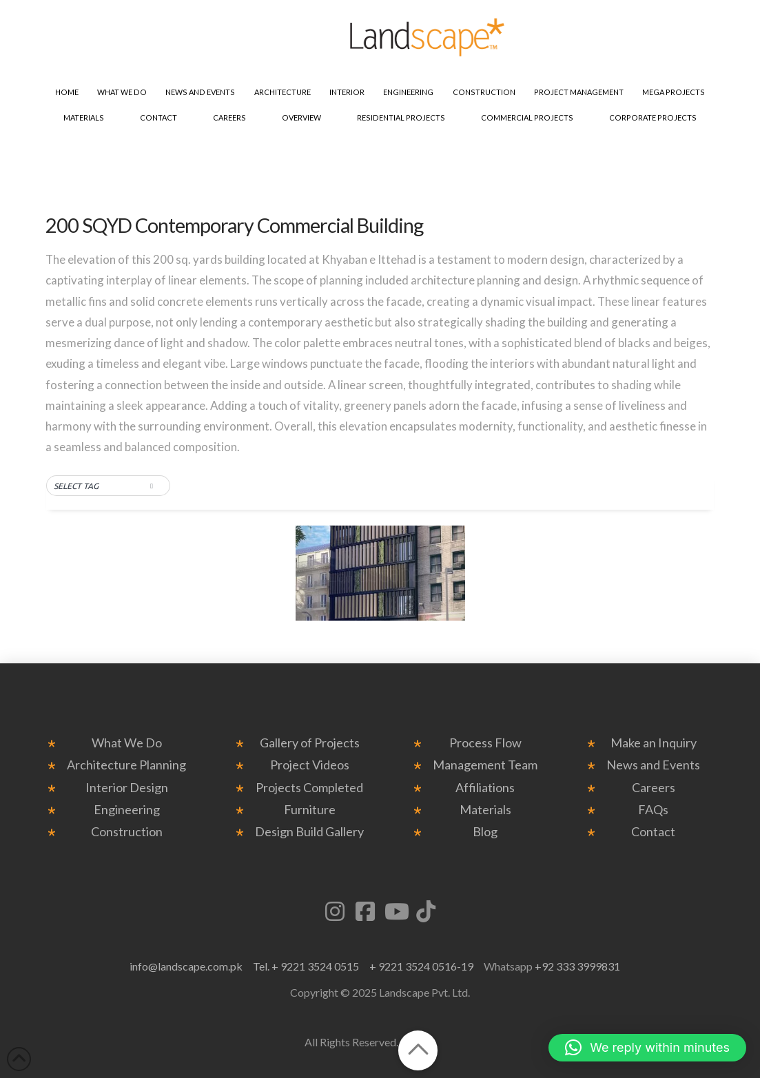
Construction (127, 832)
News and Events (653, 765)
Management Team (485, 765)
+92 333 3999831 (577, 966)
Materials (485, 810)
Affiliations (485, 788)
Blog (485, 832)
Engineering (127, 810)
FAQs (653, 810)
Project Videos (309, 765)
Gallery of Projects (310, 743)
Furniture (310, 810)
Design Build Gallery (309, 832)
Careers (653, 788)
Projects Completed (309, 788)
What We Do (127, 743)
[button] (108, 486)
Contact (653, 832)
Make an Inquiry (653, 743)
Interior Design (126, 788)
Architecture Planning (126, 765)
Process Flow (485, 743)
